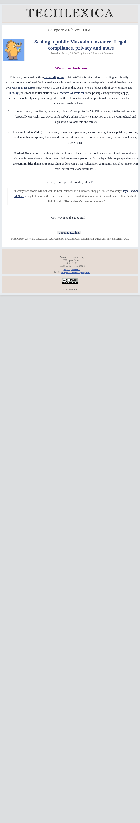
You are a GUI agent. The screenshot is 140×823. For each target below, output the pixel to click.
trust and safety (114, 238)
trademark (100, 238)
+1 (72, 269)
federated (64, 92)
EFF (90, 182)
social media (87, 238)
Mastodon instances (23, 87)
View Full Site (70, 289)
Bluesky (13, 92)
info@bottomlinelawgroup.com (75, 272)
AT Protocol (77, 92)
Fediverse (58, 238)
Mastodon (74, 238)
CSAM (39, 238)
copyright (30, 238)
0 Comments (108, 53)
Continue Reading (69, 232)
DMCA (48, 238)
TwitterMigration (54, 77)
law (66, 238)
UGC (126, 238)
